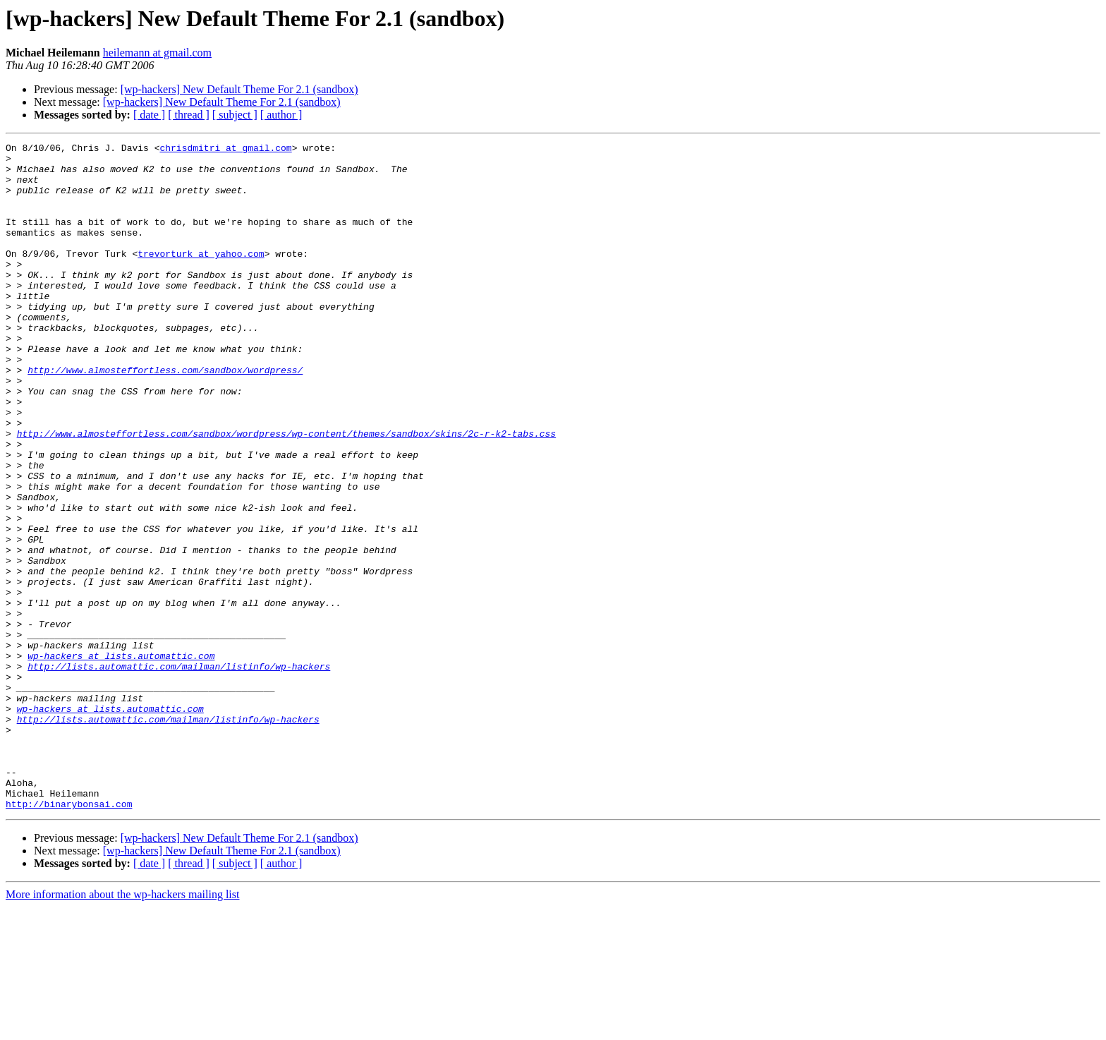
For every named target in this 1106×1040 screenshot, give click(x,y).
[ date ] (149, 115)
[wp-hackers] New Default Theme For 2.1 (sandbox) (239, 89)
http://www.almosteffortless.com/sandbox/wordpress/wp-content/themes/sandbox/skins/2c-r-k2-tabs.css (286, 492)
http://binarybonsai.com (69, 937)
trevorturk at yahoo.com (201, 276)
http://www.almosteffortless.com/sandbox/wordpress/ (165, 416)
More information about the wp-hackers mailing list (122, 1028)
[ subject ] (234, 115)
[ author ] (281, 115)
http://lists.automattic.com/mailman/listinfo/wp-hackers (179, 772)
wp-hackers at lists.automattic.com (121, 759)
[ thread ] (188, 115)
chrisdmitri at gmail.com (225, 149)
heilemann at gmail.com (157, 53)
